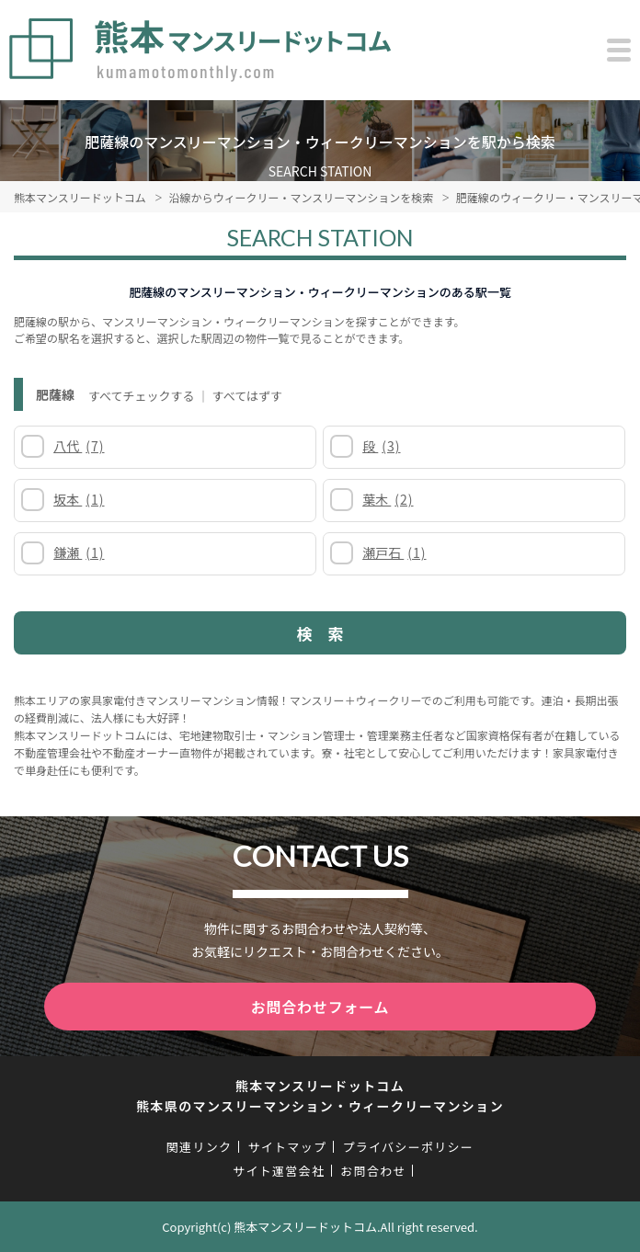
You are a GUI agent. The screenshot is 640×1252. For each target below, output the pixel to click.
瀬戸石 (394, 552)
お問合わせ (373, 1171)
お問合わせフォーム (320, 1007)
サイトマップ (286, 1147)
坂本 (78, 499)
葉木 (387, 499)
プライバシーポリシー (408, 1147)
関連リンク (199, 1147)
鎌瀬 (78, 552)
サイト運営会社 (279, 1171)
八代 (78, 446)
